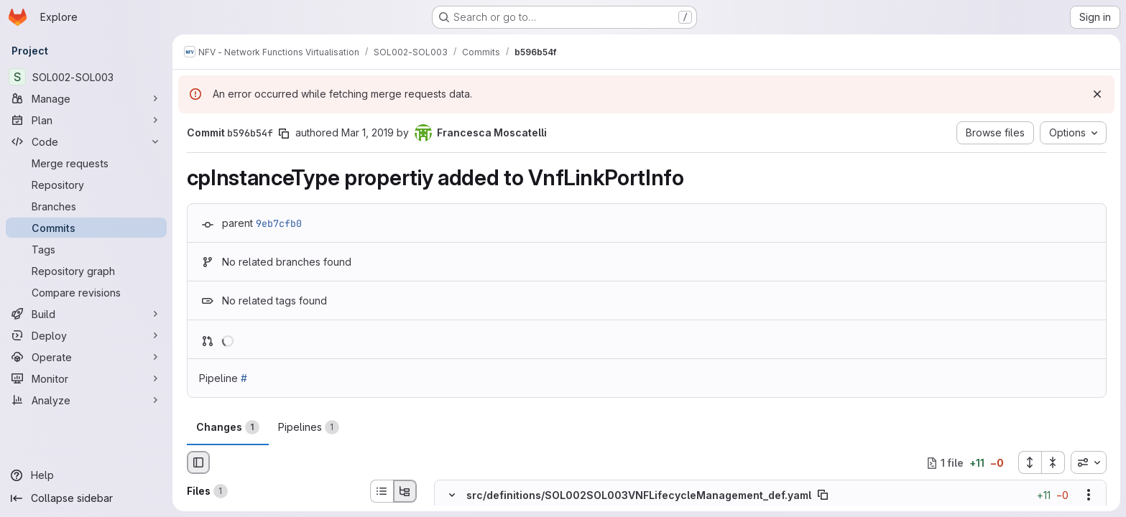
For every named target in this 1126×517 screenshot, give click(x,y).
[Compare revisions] (86, 292)
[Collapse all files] (1053, 462)
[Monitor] (86, 378)
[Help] (86, 475)
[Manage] (86, 98)
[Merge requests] (86, 163)
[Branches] (86, 206)
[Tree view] (405, 491)
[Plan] (86, 120)
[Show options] (1088, 495)
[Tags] (86, 249)
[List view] (381, 491)
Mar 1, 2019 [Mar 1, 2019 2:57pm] (367, 132)
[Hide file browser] (198, 462)
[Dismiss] (1097, 94)
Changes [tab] (227, 427)
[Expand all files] (1029, 462)
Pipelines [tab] (308, 427)
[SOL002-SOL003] (86, 77)
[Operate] (86, 357)
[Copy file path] (822, 495)
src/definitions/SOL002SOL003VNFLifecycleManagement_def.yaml (638, 495)
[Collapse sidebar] (86, 498)
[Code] (86, 141)
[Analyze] (86, 400)
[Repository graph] (86, 271)
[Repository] (86, 184)
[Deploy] (86, 335)
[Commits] (86, 228)
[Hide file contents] (452, 495)
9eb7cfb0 (279, 223)
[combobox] (1089, 462)
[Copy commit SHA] (283, 133)
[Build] (86, 314)
